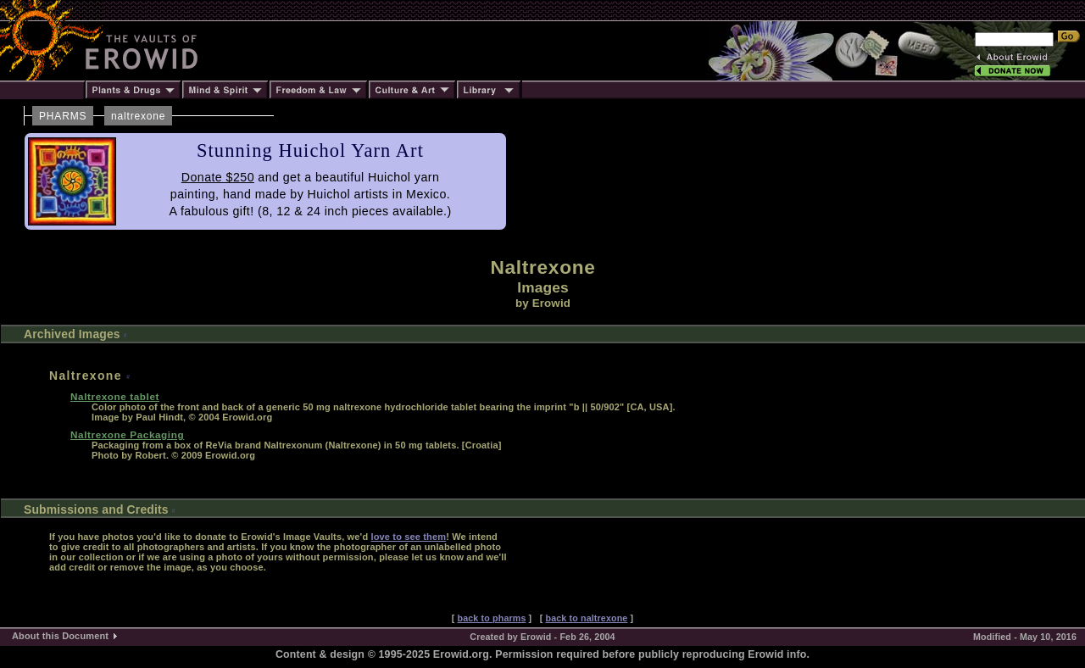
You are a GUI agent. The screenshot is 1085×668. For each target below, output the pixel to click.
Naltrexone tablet (114, 396)
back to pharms (492, 618)
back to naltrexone (586, 618)
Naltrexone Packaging (127, 434)
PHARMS (62, 116)
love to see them (408, 537)
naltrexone (138, 116)
